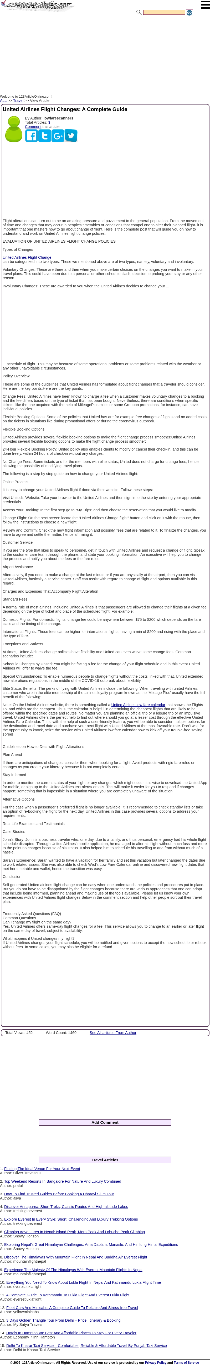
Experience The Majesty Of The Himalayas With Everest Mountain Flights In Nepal (73, 1270)
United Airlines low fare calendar (138, 705)
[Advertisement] (105, 56)
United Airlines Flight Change (27, 257)
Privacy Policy (155, 1363)
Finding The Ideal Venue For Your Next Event (42, 1169)
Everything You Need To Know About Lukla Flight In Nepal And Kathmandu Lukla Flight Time (83, 1282)
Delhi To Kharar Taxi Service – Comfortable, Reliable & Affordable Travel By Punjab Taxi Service (86, 1345)
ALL (3, 100)
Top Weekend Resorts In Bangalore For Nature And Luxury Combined (62, 1181)
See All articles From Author (113, 1033)
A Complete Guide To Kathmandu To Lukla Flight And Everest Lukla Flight (67, 1295)
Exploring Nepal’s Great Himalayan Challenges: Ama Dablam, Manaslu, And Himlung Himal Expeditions (91, 1244)
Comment (33, 126)
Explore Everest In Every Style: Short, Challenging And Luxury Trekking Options (71, 1219)
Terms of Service (186, 1363)
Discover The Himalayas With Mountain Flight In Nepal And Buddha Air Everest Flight (75, 1257)
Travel (18, 100)
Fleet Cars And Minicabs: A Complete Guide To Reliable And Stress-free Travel (72, 1308)
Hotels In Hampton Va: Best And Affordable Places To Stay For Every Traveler (71, 1333)
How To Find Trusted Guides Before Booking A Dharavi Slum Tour (59, 1194)
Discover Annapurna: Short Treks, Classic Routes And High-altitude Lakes (66, 1207)
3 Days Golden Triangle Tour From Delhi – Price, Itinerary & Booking (63, 1320)
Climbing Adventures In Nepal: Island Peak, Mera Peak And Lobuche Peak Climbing (74, 1232)
